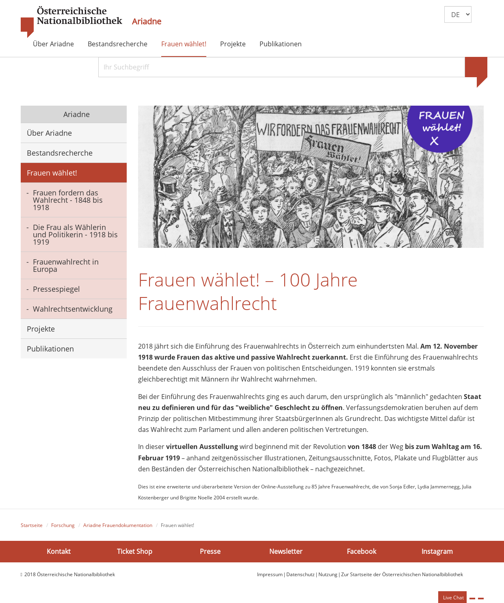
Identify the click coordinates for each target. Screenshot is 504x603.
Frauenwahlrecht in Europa (66, 265)
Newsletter (286, 551)
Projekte (233, 43)
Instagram (437, 551)
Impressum (270, 574)
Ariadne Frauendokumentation (117, 525)
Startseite (32, 525)
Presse (210, 551)
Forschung (63, 525)
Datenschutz (300, 574)
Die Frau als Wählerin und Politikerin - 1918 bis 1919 (75, 234)
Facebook (361, 551)
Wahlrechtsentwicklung (72, 309)
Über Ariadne (53, 43)
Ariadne (146, 21)
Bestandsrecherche (117, 43)
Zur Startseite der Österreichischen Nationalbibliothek (402, 574)
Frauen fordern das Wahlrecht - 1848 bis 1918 (68, 200)
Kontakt (59, 551)
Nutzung (327, 574)
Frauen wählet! (183, 43)
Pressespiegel (56, 289)
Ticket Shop (134, 551)
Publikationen (281, 43)
